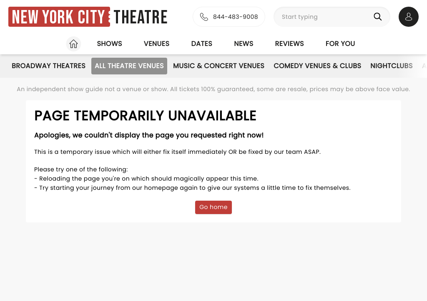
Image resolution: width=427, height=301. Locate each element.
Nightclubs (391, 66)
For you (340, 43)
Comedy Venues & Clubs (317, 66)
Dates (201, 43)
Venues (157, 43)
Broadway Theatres (48, 66)
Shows (109, 43)
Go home (213, 207)
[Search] (379, 17)
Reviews (289, 43)
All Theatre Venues (129, 66)
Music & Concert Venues (218, 66)
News (243, 43)
